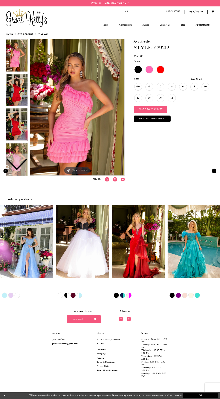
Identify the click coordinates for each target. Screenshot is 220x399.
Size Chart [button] (196, 79)
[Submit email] (94, 319)
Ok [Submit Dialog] (201, 395)
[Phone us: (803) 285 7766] (172, 11)
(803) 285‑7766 (58, 339)
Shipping (101, 354)
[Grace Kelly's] (26, 17)
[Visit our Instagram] (129, 319)
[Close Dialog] (19, 396)
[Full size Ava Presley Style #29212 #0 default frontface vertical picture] (77, 107)
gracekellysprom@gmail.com (65, 344)
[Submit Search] (126, 11)
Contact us (102, 350)
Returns (100, 358)
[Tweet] (107, 179)
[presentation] (26, 241)
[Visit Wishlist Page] (213, 11)
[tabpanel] (77, 107)
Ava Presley (25, 34)
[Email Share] (122, 179)
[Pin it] (115, 179)
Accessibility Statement (107, 370)
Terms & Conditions (106, 362)
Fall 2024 (43, 34)
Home (10, 34)
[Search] (143, 11)
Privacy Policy (103, 366)
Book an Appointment (152, 119)
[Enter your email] (84, 319)
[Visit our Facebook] (121, 319)
